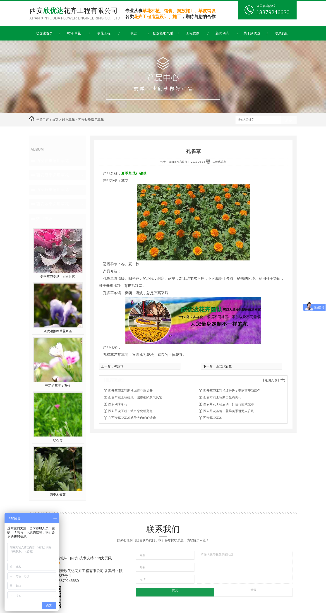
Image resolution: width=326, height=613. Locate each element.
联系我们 (281, 33)
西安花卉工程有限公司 (75, 14)
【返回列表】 (270, 380)
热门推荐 (44, 218)
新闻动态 (222, 33)
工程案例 (192, 33)
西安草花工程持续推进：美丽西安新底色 (231, 390)
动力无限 (104, 558)
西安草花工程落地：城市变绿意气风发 (135, 397)
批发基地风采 (163, 33)
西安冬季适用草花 (52, 204)
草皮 (133, 33)
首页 (55, 120)
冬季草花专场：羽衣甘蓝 (57, 276)
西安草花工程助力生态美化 (222, 397)
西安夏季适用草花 (52, 175)
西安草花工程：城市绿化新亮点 (130, 411)
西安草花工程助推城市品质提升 (130, 390)
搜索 (288, 120)
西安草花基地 (212, 418)
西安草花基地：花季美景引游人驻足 (228, 411)
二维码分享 (219, 161)
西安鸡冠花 (224, 366)
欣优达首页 (44, 33)
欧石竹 (57, 440)
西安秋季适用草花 (91, 120)
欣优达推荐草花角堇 (57, 331)
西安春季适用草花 (52, 160)
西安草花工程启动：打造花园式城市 (228, 404)
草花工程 (103, 33)
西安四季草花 (117, 404)
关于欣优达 (251, 33)
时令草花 (74, 33)
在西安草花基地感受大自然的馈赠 (132, 418)
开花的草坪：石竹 (57, 385)
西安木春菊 (58, 494)
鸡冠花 (118, 366)
